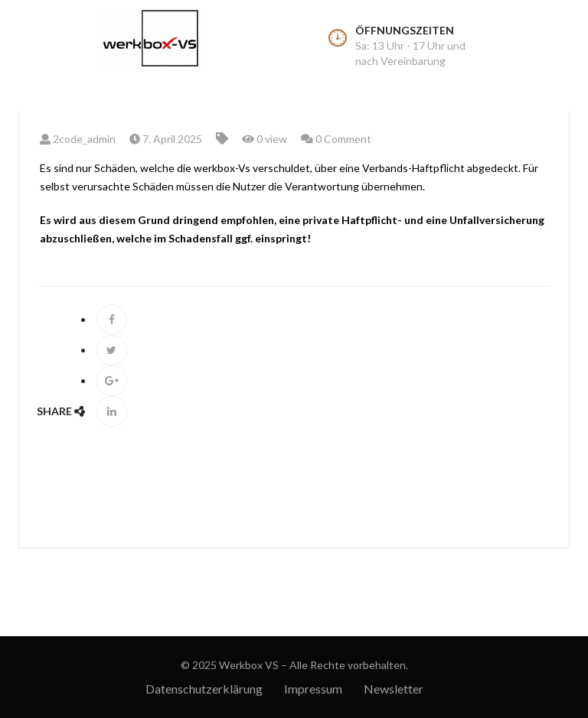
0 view (264, 138)
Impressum (313, 688)
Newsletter (393, 688)
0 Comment (336, 138)
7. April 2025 (165, 138)
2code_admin (78, 138)
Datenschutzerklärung (204, 688)
